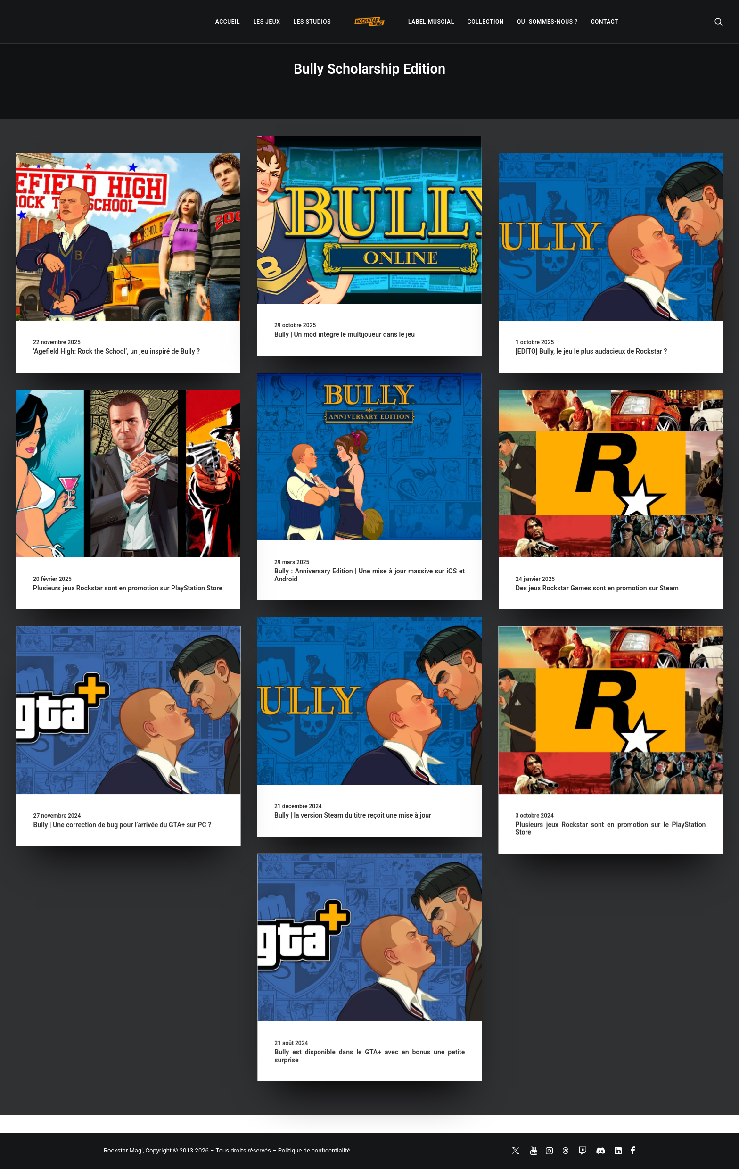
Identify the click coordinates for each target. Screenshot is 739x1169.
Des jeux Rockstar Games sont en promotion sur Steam (597, 588)
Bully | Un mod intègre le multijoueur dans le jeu (344, 334)
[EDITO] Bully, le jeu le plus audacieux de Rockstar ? (591, 351)
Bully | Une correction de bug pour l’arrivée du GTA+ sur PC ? (253, 825)
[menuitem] (227, 21)
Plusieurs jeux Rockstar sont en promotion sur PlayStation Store (127, 588)
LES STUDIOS (312, 21)
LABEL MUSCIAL (431, 21)
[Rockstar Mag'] (369, 21)
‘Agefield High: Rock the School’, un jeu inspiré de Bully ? (116, 351)
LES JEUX (266, 21)
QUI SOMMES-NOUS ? (547, 21)
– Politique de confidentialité (311, 1150)
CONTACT (604, 21)
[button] (718, 21)
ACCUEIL (227, 21)
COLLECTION (486, 21)
